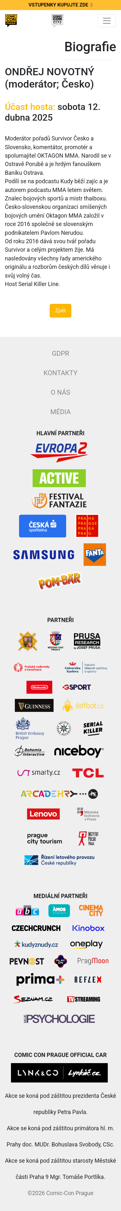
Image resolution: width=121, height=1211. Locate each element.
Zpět (60, 310)
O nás (60, 392)
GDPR (60, 353)
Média (60, 412)
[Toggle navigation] (107, 20)
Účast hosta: (30, 107)
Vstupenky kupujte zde (61, 5)
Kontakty (60, 373)
